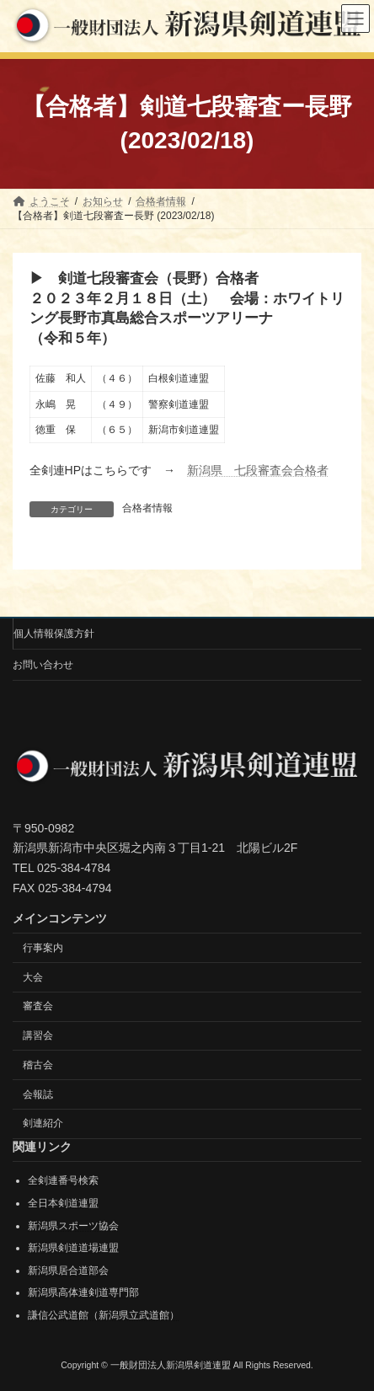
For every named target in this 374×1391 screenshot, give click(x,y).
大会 (33, 977)
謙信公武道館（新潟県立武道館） (103, 1315)
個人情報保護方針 (53, 633)
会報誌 (38, 1094)
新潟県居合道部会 (68, 1270)
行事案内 (43, 948)
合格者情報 (147, 508)
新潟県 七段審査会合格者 (258, 470)
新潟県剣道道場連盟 (73, 1248)
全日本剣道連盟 (63, 1203)
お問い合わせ (43, 665)
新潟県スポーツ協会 (73, 1226)
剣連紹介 (43, 1124)
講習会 (38, 1035)
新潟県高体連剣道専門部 (83, 1292)
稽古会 (38, 1065)
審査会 (38, 1006)
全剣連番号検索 (63, 1181)
